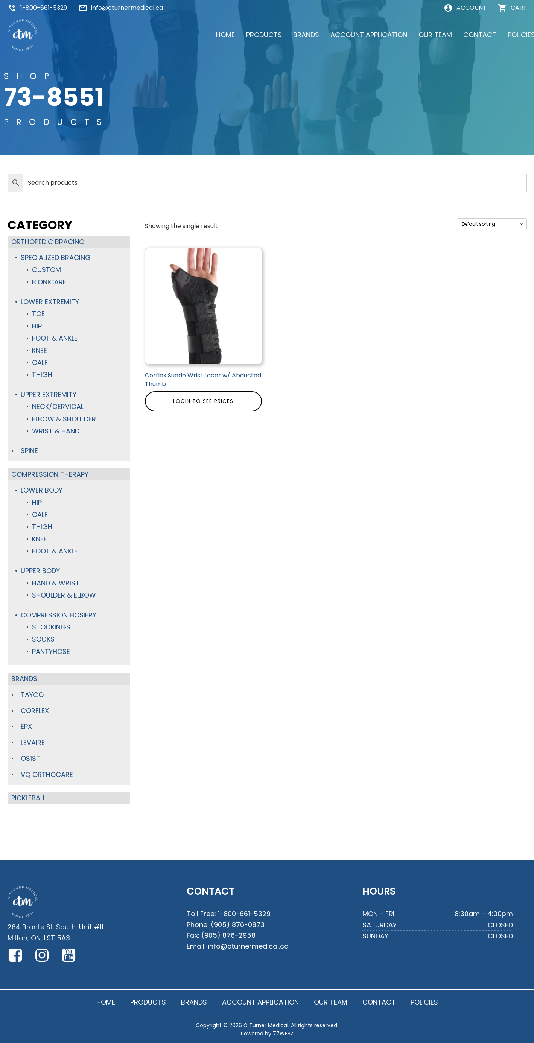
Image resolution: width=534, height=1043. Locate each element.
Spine (29, 450)
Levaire (33, 742)
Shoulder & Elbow (64, 595)
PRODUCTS (256, 35)
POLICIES (513, 35)
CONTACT (471, 35)
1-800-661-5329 (43, 7)
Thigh (42, 374)
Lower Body (41, 490)
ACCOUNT (471, 7)
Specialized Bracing (56, 257)
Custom (46, 269)
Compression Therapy (49, 474)
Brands (24, 678)
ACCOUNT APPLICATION (360, 35)
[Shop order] (492, 224)
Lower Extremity (50, 301)
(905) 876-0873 (238, 924)
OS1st (30, 758)
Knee (39, 350)
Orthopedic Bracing (48, 241)
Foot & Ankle (55, 338)
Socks (43, 639)
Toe (38, 313)
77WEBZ (283, 1033)
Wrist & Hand (55, 431)
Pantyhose (51, 651)
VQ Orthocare (47, 774)
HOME (217, 35)
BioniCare (49, 282)
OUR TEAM (427, 35)
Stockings (51, 627)
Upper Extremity (48, 394)
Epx (26, 726)
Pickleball (28, 798)
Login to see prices (203, 401)
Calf (40, 362)
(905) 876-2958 (228, 935)
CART (519, 7)
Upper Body (40, 570)
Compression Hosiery (58, 615)
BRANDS (298, 35)
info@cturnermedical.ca (127, 7)
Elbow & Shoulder (64, 419)
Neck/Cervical (58, 406)
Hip (37, 326)
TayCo (32, 694)
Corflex (35, 710)
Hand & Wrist (55, 583)
